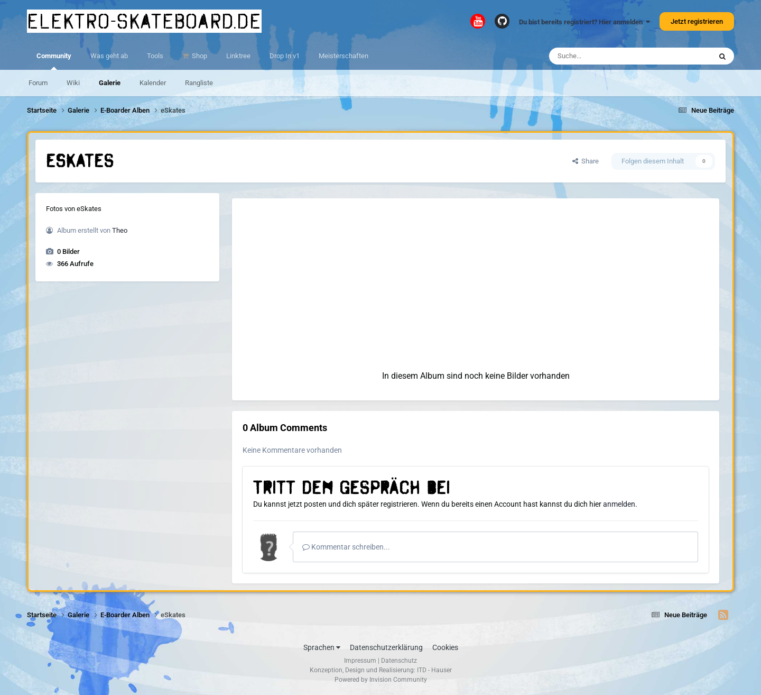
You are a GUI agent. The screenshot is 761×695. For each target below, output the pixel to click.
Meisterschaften (343, 56)
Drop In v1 (285, 56)
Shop (198, 56)
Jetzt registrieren (697, 21)
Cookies (445, 647)
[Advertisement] (475, 272)
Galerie (109, 83)
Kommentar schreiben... (346, 547)
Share (585, 161)
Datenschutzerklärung (386, 647)
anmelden (619, 504)
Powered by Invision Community (381, 679)
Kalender (153, 83)
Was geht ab (109, 56)
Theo (119, 230)
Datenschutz (399, 660)
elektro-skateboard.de (144, 21)
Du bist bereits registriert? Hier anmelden (584, 22)
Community (53, 61)
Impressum (360, 660)
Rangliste (199, 83)
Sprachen (321, 647)
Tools (155, 56)
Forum (38, 83)
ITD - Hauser (434, 670)
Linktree (238, 56)
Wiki (73, 83)
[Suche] (609, 56)
